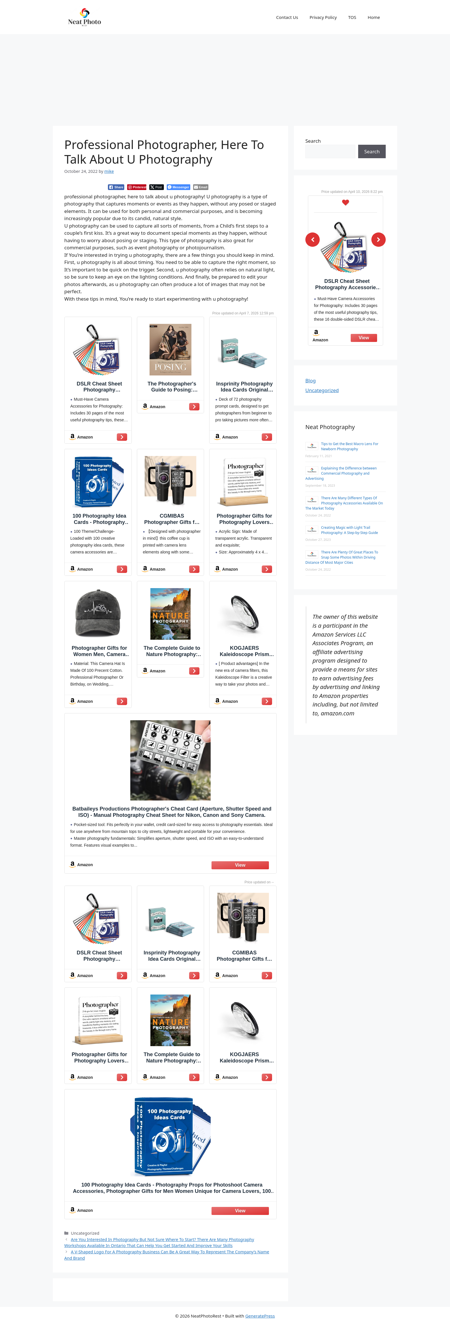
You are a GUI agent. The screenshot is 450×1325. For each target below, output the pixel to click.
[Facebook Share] (116, 187)
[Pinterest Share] (136, 187)
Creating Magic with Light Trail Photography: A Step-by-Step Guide (349, 530)
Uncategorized (322, 390)
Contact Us (287, 17)
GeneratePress (260, 1316)
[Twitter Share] (156, 187)
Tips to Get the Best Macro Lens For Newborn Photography (349, 446)
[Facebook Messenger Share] (178, 187)
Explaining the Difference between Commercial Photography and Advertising (341, 473)
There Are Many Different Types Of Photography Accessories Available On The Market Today (344, 503)
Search (313, 141)
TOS (352, 17)
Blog (310, 380)
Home (374, 17)
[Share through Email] (200, 187)
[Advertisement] (225, 77)
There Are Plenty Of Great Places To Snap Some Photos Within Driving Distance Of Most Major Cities (341, 557)
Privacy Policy (323, 17)
